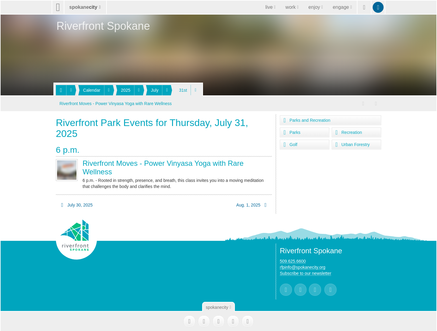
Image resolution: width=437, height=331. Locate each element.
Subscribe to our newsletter (305, 272)
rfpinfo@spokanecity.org (302, 266)
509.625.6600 (293, 260)
